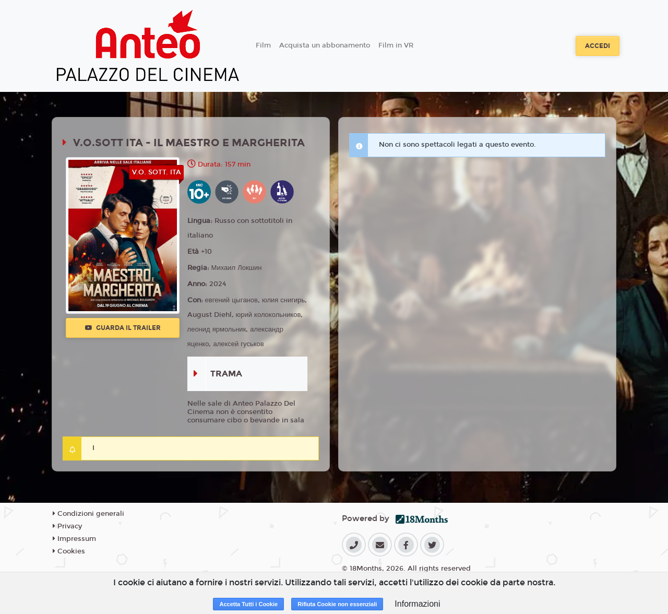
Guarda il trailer (123, 328)
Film (263, 45)
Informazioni (417, 603)
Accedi (597, 46)
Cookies (69, 551)
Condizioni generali (88, 514)
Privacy (67, 526)
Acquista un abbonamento (324, 45)
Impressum (74, 539)
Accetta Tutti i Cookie (248, 604)
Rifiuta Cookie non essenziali (337, 604)
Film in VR (395, 45)
